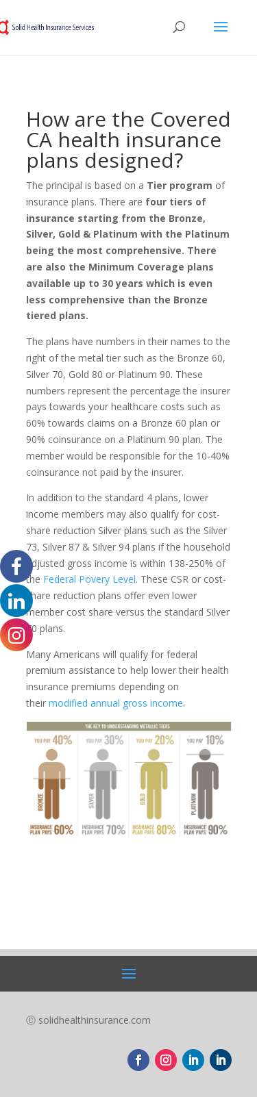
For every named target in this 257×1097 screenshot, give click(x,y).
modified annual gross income (116, 702)
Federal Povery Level (89, 578)
